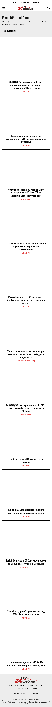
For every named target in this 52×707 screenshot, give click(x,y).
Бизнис (26, 145)
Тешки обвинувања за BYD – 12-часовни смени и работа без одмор (26, 664)
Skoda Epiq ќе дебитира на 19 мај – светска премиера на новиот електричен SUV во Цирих (26, 84)
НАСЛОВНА (25, 199)
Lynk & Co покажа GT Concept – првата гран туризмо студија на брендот (26, 562)
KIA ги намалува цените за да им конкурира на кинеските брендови (26, 511)
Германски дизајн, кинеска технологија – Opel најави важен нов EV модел (26, 138)
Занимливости (26, 361)
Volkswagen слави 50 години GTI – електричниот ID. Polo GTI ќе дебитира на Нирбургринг (26, 192)
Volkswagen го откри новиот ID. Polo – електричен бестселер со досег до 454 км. (26, 408)
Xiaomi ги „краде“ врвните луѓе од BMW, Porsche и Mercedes (26, 613)
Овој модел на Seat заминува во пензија (26, 460)
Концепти (25, 567)
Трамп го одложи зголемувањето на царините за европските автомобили (26, 246)
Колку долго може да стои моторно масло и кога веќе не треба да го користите (26, 354)
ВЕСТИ (25, 91)
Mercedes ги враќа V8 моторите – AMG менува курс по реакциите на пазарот (26, 300)
